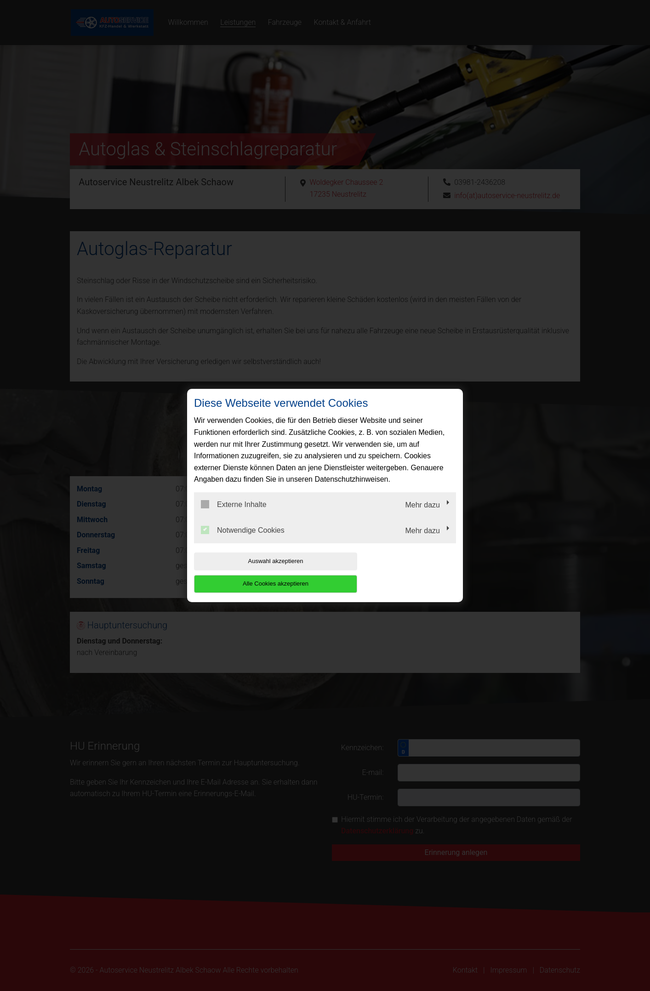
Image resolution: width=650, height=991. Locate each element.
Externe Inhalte (234, 516)
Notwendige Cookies (243, 541)
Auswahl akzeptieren (252, 572)
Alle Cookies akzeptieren (397, 572)
